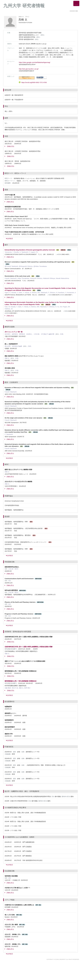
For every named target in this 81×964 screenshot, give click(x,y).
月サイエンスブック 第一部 (13, 332)
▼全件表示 (9, 238)
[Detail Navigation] (76, 3)
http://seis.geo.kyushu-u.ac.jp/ (28, 69)
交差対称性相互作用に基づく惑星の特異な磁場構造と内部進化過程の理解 (28, 646)
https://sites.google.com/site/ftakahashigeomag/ (34, 62)
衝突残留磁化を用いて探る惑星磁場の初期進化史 (21, 681)
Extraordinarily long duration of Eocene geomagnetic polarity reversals (30, 250)
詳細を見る (9, 146)
